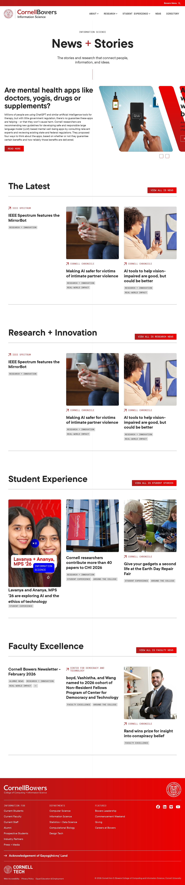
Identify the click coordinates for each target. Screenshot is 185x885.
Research (109, 13)
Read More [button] (14, 148)
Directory (172, 13)
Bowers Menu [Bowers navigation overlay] (170, 3)
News (158, 13)
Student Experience (135, 13)
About (92, 13)
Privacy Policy (27, 878)
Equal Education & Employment (50, 878)
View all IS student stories (154, 482)
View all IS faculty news (156, 650)
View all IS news (162, 190)
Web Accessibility (11, 878)
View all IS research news (155, 336)
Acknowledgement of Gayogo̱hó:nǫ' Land (38, 855)
